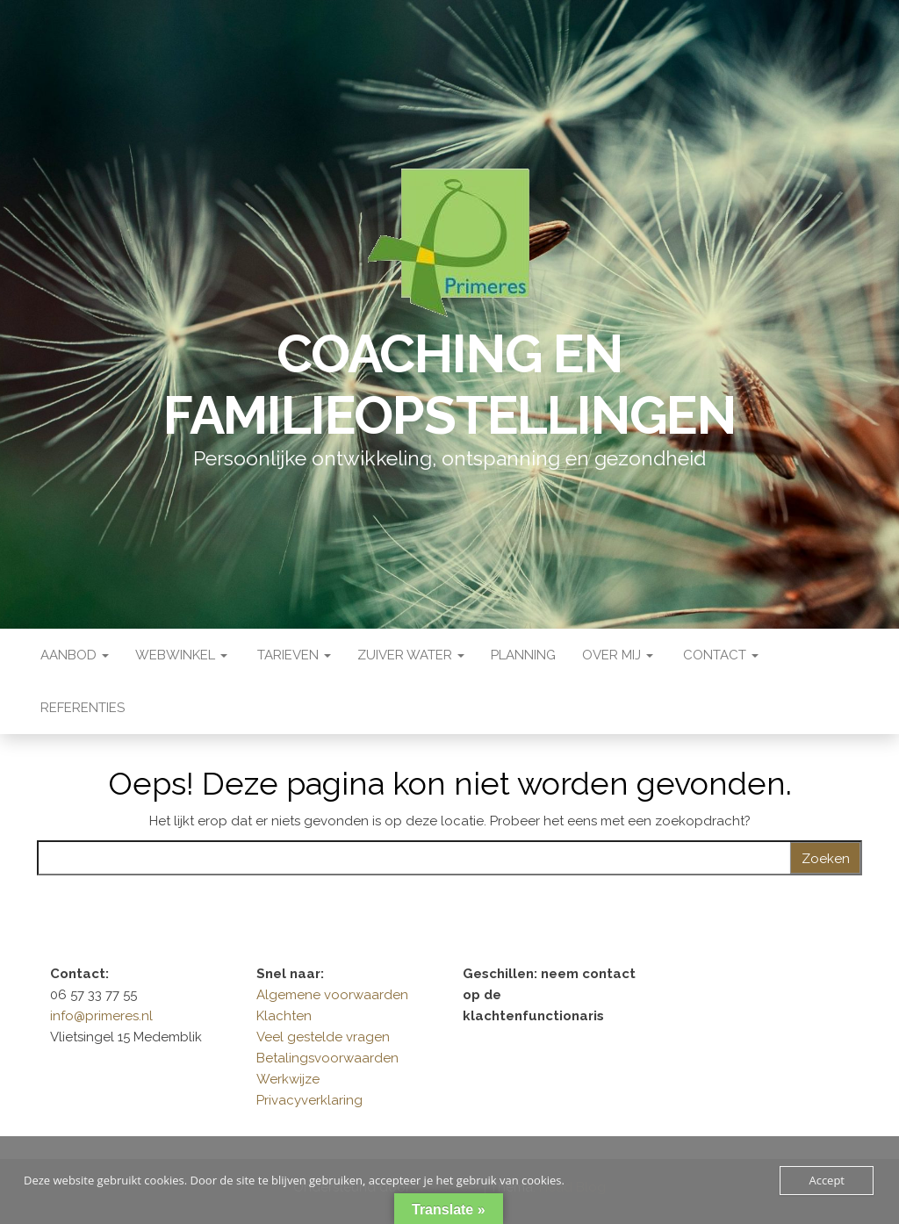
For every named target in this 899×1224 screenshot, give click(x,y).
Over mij (617, 655)
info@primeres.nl (101, 1016)
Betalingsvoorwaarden (327, 1058)
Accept (827, 1180)
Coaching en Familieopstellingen (449, 384)
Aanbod (73, 655)
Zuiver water (410, 655)
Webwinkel (181, 655)
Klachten (284, 1016)
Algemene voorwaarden (332, 995)
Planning (523, 655)
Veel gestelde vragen (323, 1037)
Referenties (81, 708)
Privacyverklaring (309, 1100)
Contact (719, 655)
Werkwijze (288, 1079)
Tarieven (292, 655)
